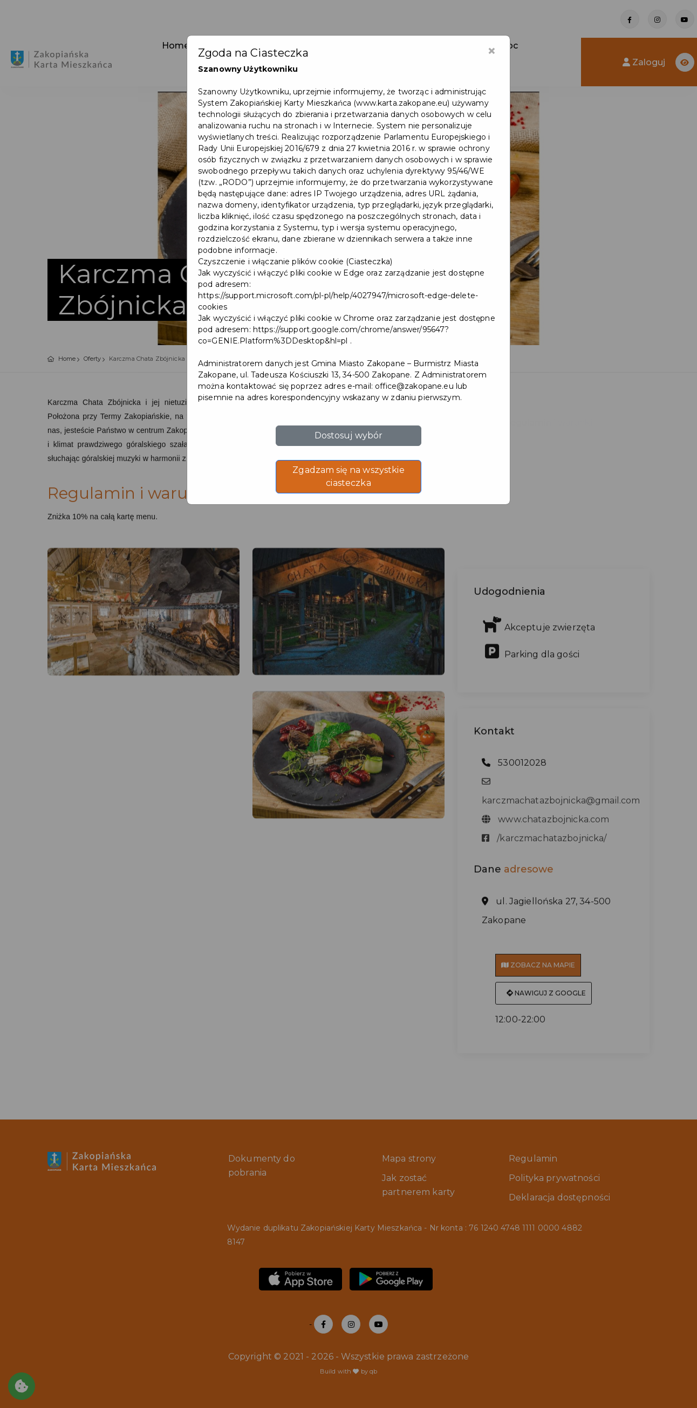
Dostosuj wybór (349, 435)
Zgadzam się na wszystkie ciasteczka (348, 476)
